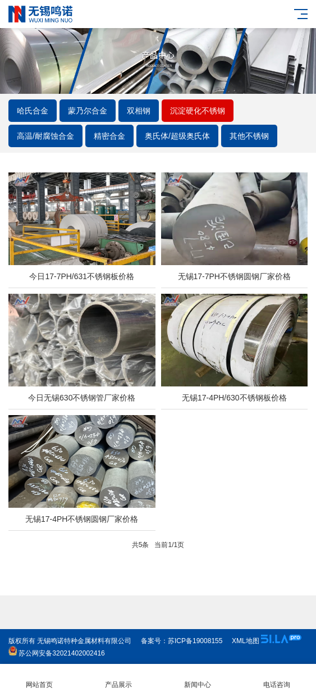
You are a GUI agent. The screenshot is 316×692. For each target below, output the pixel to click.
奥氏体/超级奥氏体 (177, 135)
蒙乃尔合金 (87, 110)
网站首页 (39, 678)
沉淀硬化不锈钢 (197, 110)
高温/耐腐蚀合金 (45, 135)
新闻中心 (197, 678)
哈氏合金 (32, 110)
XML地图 (245, 641)
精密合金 (109, 135)
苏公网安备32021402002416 (56, 653)
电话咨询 (276, 678)
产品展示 (118, 678)
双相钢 (138, 110)
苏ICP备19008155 (195, 641)
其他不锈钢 (249, 135)
